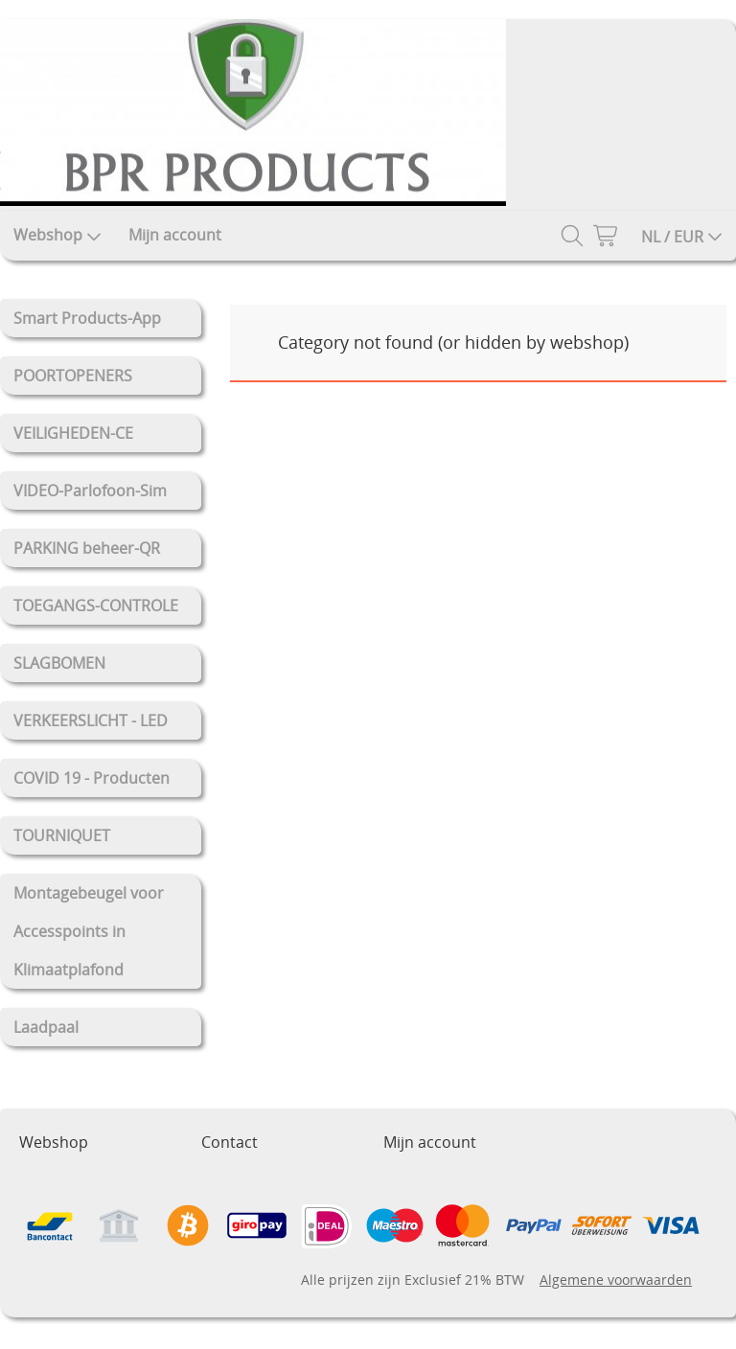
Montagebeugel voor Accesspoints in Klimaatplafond (88, 931)
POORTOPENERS (72, 375)
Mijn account (174, 234)
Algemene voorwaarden (616, 1279)
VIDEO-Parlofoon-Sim (90, 490)
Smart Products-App (87, 318)
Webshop (57, 234)
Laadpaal (46, 1027)
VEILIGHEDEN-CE (73, 433)
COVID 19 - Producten (91, 778)
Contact (229, 1142)
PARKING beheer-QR (86, 548)
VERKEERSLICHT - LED (90, 720)
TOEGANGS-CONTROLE (95, 605)
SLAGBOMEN (59, 663)
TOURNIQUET (61, 835)
